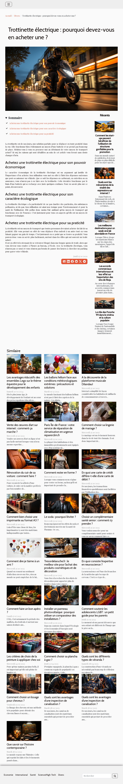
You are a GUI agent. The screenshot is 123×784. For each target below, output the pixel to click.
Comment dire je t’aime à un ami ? (23, 562)
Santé (33, 775)
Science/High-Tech (47, 775)
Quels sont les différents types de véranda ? (96, 658)
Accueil (8, 16)
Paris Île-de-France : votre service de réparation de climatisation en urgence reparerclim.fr (59, 430)
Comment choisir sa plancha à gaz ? (60, 658)
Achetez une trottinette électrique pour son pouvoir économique (37, 123)
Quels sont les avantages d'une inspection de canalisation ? (59, 701)
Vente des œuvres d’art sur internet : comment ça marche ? (22, 428)
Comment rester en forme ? (60, 472)
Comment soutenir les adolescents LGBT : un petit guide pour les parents (98, 612)
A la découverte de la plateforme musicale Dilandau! (94, 381)
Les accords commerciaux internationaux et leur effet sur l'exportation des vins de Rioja (104, 273)
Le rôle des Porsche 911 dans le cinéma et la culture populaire (104, 316)
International (21, 775)
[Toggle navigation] (8, 4)
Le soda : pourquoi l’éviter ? (60, 517)
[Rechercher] (96, 775)
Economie (8, 775)
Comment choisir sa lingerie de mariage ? (98, 426)
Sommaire (15, 118)
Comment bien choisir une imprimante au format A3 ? (23, 518)
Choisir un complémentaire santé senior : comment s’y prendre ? (97, 520)
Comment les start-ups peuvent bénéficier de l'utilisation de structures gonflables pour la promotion (104, 143)
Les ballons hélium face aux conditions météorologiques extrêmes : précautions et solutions (60, 382)
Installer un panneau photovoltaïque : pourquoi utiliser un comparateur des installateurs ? (60, 614)
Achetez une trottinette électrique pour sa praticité (31, 134)
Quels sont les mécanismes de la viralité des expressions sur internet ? (105, 188)
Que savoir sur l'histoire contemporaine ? (20, 746)
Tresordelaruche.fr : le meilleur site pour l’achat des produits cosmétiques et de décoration (60, 566)
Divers (17, 16)
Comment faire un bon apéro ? (24, 610)
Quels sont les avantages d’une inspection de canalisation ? (96, 700)
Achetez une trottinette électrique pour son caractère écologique (37, 128)
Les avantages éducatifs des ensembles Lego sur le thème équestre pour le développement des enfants (24, 382)
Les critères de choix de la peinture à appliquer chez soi (23, 658)
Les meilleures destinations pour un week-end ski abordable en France (105, 229)
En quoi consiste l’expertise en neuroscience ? (97, 562)
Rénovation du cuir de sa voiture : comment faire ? (21, 474)
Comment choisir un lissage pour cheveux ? (23, 698)
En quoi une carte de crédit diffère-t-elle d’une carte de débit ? (98, 476)
